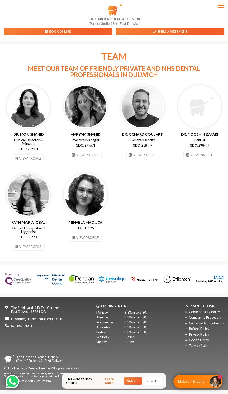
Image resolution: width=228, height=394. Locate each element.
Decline (152, 380)
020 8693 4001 (21, 326)
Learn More (109, 381)
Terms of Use (198, 346)
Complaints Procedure (205, 317)
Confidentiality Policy (204, 312)
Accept (133, 380)
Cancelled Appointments (206, 323)
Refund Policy (199, 329)
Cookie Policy (199, 340)
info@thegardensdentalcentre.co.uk (37, 319)
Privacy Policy (199, 334)
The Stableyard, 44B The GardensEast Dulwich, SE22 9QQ (35, 309)
